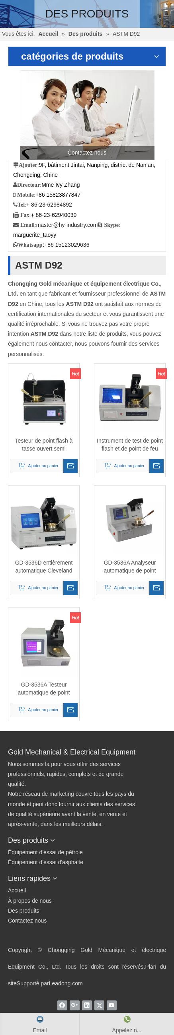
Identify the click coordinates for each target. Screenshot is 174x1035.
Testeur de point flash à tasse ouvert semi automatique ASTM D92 (44, 445)
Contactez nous (27, 920)
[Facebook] (62, 1005)
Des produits (23, 910)
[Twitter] (99, 1005)
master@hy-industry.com (67, 225)
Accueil (17, 890)
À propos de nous (30, 901)
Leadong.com (66, 983)
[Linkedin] (87, 1005)
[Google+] (75, 1005)
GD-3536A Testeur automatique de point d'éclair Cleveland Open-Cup (44, 688)
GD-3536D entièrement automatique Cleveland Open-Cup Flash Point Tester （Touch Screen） (44, 567)
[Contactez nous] (87, 115)
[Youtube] (112, 1005)
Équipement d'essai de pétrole (45, 852)
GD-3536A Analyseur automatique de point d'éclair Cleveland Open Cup (129, 567)
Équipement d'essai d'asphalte (45, 862)
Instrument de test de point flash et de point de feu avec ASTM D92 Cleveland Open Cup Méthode (129, 445)
